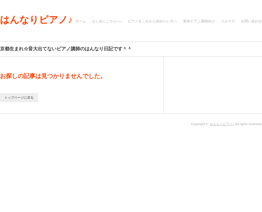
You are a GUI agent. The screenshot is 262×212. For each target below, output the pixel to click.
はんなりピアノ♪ (36, 19)
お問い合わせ (251, 21)
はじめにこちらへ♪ (107, 21)
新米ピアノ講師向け (199, 21)
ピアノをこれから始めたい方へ (152, 21)
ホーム (80, 21)
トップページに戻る (19, 97)
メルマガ (228, 21)
